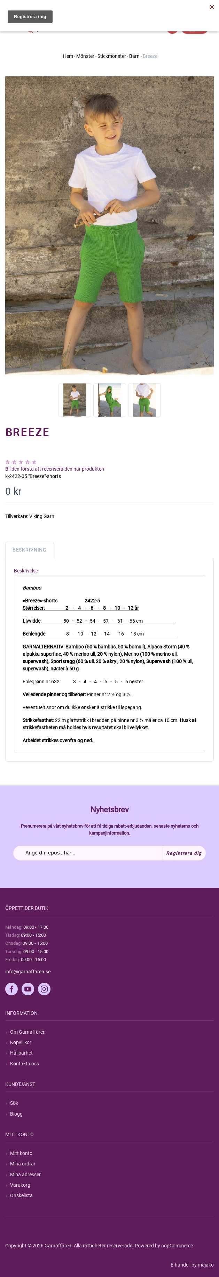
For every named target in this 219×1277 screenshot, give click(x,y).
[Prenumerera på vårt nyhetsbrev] (109, 853)
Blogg (16, 1114)
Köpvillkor (20, 1042)
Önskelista (21, 1195)
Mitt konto (21, 1153)
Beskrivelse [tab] (26, 570)
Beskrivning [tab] (30, 550)
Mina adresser (25, 1174)
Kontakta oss (24, 1063)
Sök (14, 1103)
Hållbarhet (21, 1053)
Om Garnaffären (28, 1032)
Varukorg (20, 1185)
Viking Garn (41, 516)
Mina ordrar (23, 1163)
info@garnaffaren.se (27, 971)
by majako (202, 1265)
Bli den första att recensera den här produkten (54, 469)
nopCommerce (177, 1245)
